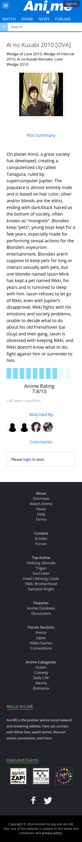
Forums (63, 19)
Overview (41, 498)
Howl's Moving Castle (41, 578)
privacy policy (52, 833)
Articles (41, 538)
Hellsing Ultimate (41, 562)
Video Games (41, 642)
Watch (9, 19)
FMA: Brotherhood (41, 583)
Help (41, 514)
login (27, 459)
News (44, 19)
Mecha (41, 682)
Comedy (41, 672)
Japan (41, 637)
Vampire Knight (41, 588)
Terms (41, 519)
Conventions (41, 648)
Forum (41, 543)
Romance (41, 688)
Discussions (41, 613)
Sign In (71, 3)
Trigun (41, 568)
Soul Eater (41, 573)
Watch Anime (41, 503)
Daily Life (41, 677)
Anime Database (41, 608)
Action (41, 667)
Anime (27, 19)
